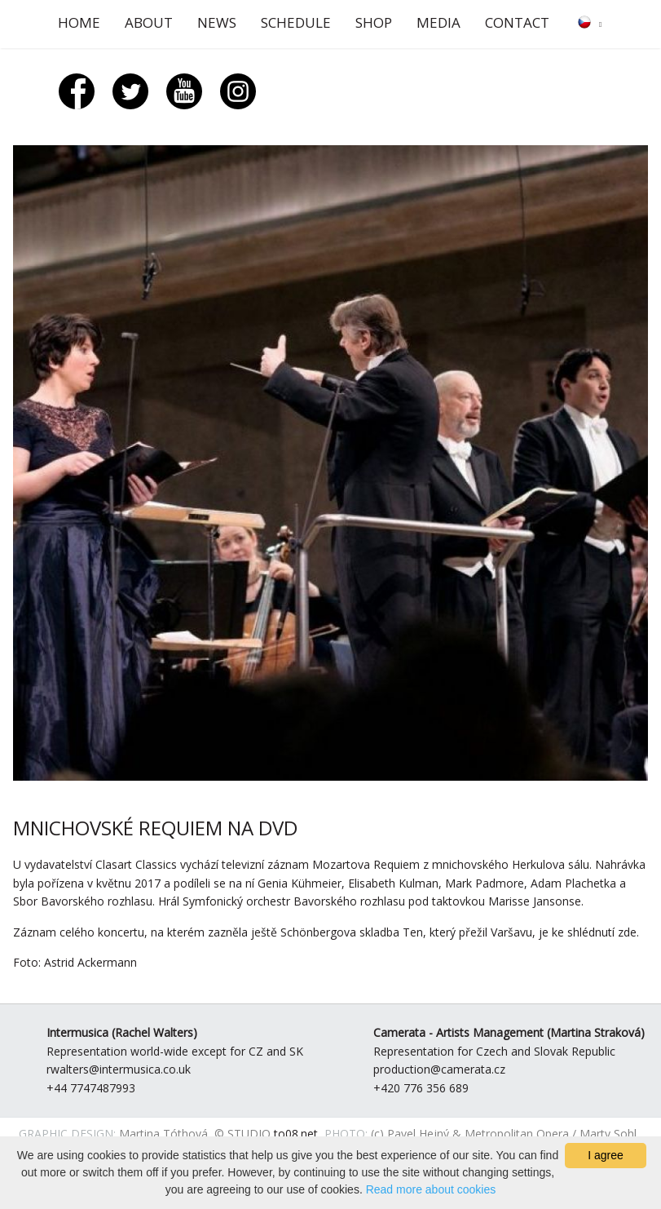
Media (438, 22)
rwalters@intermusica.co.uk (118, 1069)
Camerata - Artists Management (458, 1032)
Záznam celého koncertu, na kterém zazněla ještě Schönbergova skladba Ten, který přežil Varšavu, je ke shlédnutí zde (325, 932)
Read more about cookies (431, 1189)
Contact (517, 22)
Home (79, 22)
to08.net (296, 1133)
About (149, 22)
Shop (373, 22)
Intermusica (77, 1032)
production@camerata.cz (439, 1069)
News (216, 22)
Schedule (296, 22)
